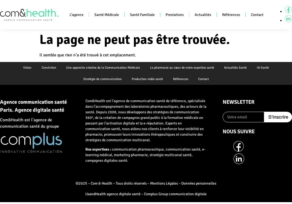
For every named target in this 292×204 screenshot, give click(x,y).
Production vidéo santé (147, 80)
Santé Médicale (106, 15)
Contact (257, 15)
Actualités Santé (236, 68)
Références (231, 15)
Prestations (175, 15)
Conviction (48, 68)
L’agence (76, 15)
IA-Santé (264, 68)
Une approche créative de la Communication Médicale (103, 68)
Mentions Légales (164, 185)
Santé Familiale (142, 15)
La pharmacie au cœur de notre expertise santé (182, 68)
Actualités (203, 15)
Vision (26, 68)
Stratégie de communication (101, 80)
